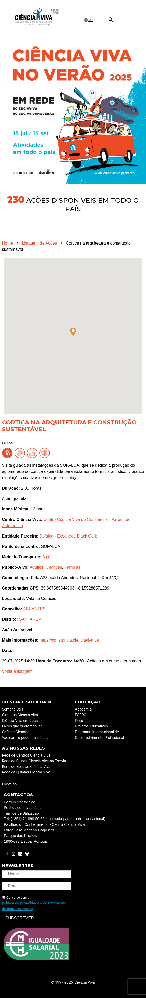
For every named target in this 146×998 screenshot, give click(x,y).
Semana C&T (13, 709)
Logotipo (9, 784)
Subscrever (19, 918)
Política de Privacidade (23, 807)
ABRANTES (34, 609)
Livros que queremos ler (22, 726)
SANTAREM (30, 619)
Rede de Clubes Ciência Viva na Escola (34, 761)
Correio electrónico (19, 802)
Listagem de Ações (39, 243)
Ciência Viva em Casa (20, 721)
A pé (46, 557)
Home (7, 243)
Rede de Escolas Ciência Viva (26, 767)
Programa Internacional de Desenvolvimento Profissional (99, 735)
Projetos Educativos (91, 726)
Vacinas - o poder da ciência (25, 737)
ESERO (80, 715)
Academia (83, 709)
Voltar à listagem (17, 671)
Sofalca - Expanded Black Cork (68, 536)
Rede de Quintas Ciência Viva (26, 772)
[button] (73, 332)
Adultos (36, 567)
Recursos (83, 721)
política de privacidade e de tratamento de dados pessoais (34, 906)
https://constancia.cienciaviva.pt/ (69, 640)
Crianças (54, 567)
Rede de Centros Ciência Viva (26, 755)
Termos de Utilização (21, 813)
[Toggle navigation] (139, 19)
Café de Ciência (15, 732)
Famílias (72, 567)
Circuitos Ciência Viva (20, 715)
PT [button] (88, 20)
